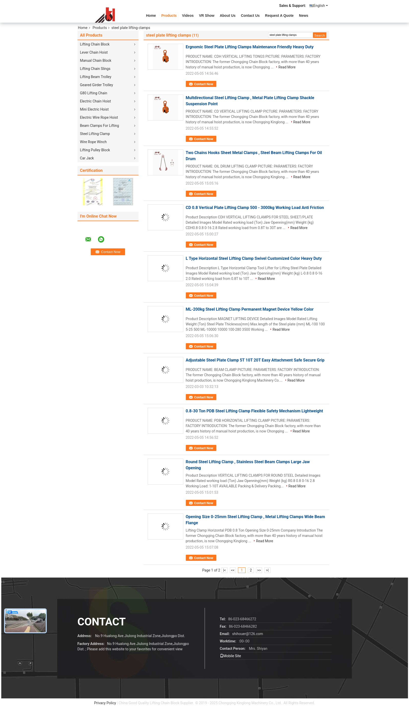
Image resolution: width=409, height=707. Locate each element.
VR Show (207, 15)
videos (188, 15)
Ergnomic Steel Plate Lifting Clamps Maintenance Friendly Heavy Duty (250, 46)
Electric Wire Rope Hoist (99, 117)
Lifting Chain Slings (95, 69)
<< (232, 570)
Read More (286, 67)
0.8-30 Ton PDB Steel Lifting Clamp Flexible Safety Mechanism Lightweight (254, 411)
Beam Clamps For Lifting (99, 126)
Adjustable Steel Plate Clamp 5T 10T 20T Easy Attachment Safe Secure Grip (255, 360)
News (303, 15)
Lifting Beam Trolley (95, 77)
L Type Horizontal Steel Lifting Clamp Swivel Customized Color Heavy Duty (254, 258)
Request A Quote (279, 15)
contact (102, 621)
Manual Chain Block (95, 60)
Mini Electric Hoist (94, 109)
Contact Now (203, 84)
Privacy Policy (105, 703)
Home (151, 15)
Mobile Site (230, 656)
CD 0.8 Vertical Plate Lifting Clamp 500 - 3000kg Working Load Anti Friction (255, 207)
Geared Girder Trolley (96, 85)
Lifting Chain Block (95, 44)
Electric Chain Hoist (95, 101)
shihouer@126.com (247, 634)
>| (267, 570)
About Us (227, 15)
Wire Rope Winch (93, 142)
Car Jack (87, 158)
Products (169, 15)
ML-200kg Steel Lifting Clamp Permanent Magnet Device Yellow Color (250, 309)
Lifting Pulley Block (95, 150)
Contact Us (250, 15)
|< (224, 570)
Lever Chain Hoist (94, 52)
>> (259, 570)
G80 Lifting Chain (93, 93)
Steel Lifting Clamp (95, 134)
